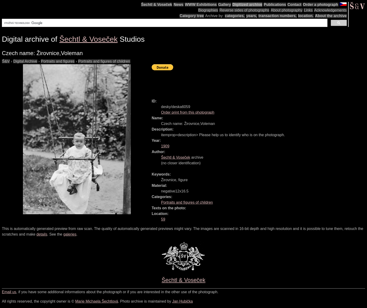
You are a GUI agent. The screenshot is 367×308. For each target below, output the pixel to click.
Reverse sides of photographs (244, 10)
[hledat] (164, 23)
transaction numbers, (277, 16)
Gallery (224, 5)
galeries (69, 234)
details (42, 234)
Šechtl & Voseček (156, 5)
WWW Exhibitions (201, 5)
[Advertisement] (237, 82)
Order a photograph (320, 5)
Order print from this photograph (187, 112)
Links (308, 10)
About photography (286, 10)
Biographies (208, 10)
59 (163, 219)
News (179, 5)
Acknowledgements (330, 10)
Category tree (192, 16)
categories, (235, 16)
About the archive (331, 16)
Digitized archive (247, 5)
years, (251, 16)
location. (306, 16)
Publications (275, 5)
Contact (294, 5)
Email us (9, 292)
